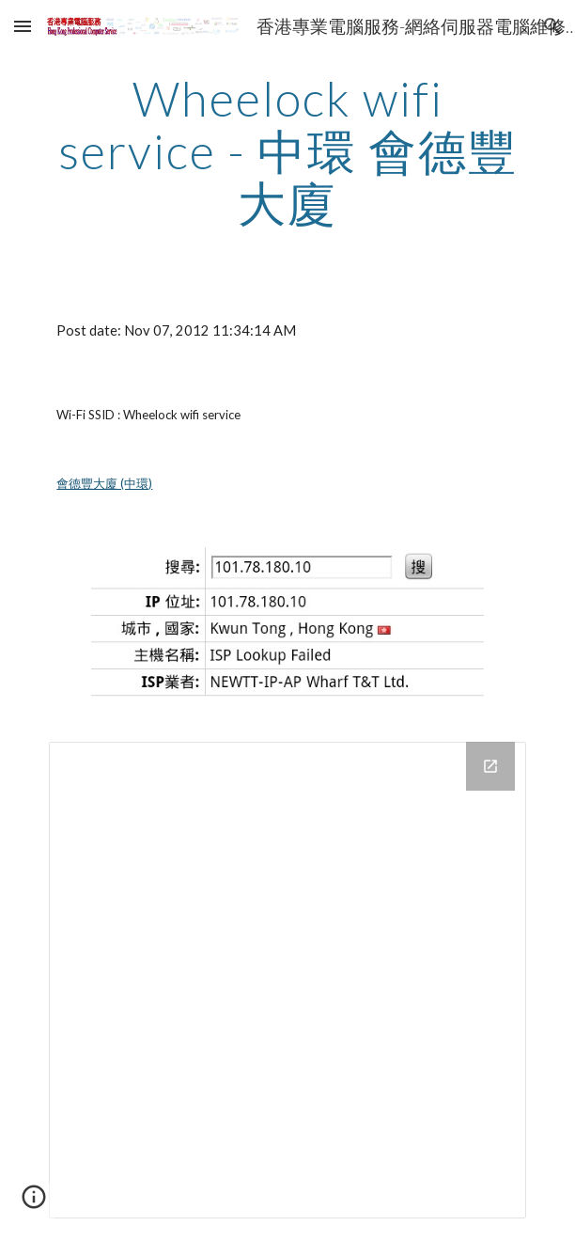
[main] (287, 151)
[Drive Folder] (287, 980)
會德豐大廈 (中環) (104, 483)
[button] (22, 26)
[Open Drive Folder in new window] (490, 766)
